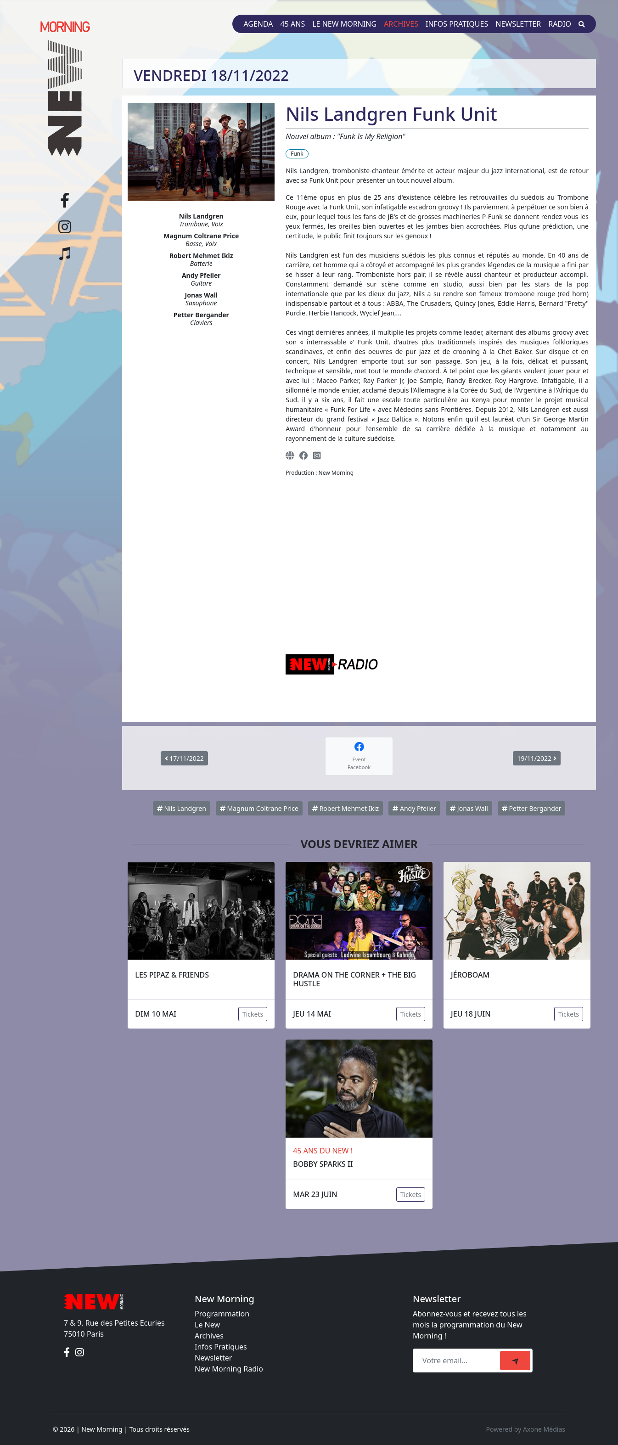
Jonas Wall (469, 808)
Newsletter (518, 24)
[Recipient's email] (457, 1360)
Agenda (258, 24)
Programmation (222, 1314)
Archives (401, 24)
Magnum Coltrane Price (259, 808)
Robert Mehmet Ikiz (345, 808)
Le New (207, 1325)
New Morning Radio (229, 1369)
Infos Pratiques (221, 1347)
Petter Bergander (531, 808)
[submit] (515, 1360)
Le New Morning (344, 24)
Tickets (252, 1014)
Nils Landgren (181, 808)
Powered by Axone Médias (525, 1429)
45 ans (293, 24)
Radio (559, 24)
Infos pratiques (457, 24)
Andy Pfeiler (414, 808)
